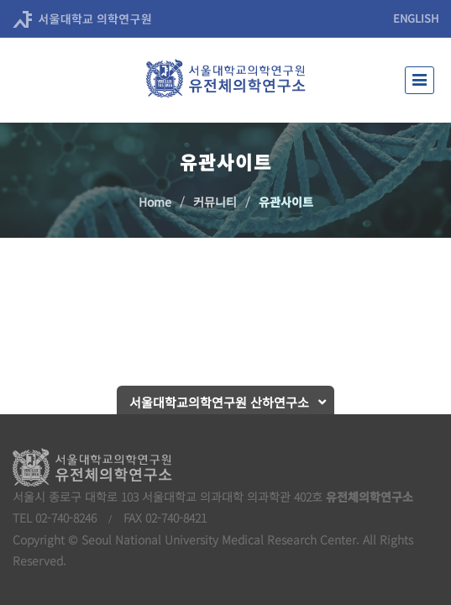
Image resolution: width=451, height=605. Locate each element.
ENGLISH (415, 18)
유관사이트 (286, 201)
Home (155, 201)
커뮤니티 (215, 201)
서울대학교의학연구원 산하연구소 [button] (219, 402)
